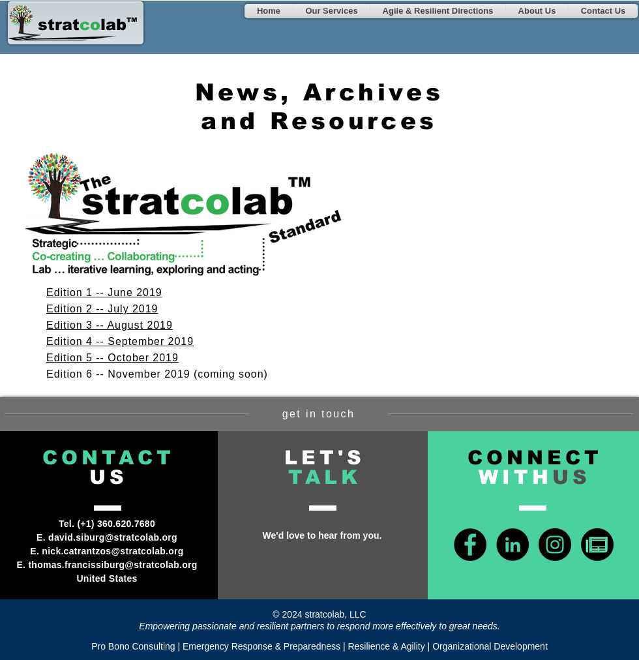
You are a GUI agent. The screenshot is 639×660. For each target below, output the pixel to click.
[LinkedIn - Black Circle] (512, 544)
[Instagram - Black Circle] (555, 544)
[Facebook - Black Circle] (470, 544)
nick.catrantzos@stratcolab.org (112, 551)
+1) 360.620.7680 (117, 523)
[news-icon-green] (597, 544)
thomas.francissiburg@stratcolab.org (112, 565)
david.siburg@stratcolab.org (112, 537)
